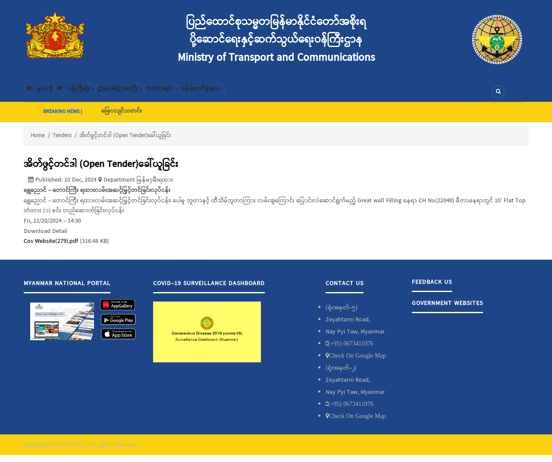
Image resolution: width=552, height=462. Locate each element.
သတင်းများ (206, 95)
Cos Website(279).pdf (51, 248)
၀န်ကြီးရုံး (93, 95)
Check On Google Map (357, 362)
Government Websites (447, 310)
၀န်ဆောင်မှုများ (259, 95)
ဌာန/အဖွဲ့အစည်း (151, 95)
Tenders (62, 142)
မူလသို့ (44, 95)
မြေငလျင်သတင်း (121, 118)
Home (37, 142)
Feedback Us (432, 289)
